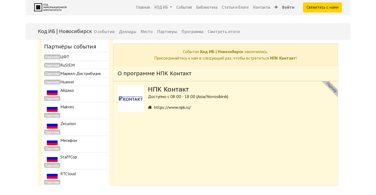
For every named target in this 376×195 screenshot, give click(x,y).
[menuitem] (143, 7)
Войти (288, 7)
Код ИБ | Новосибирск (65, 31)
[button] (276, 7)
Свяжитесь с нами (322, 7)
